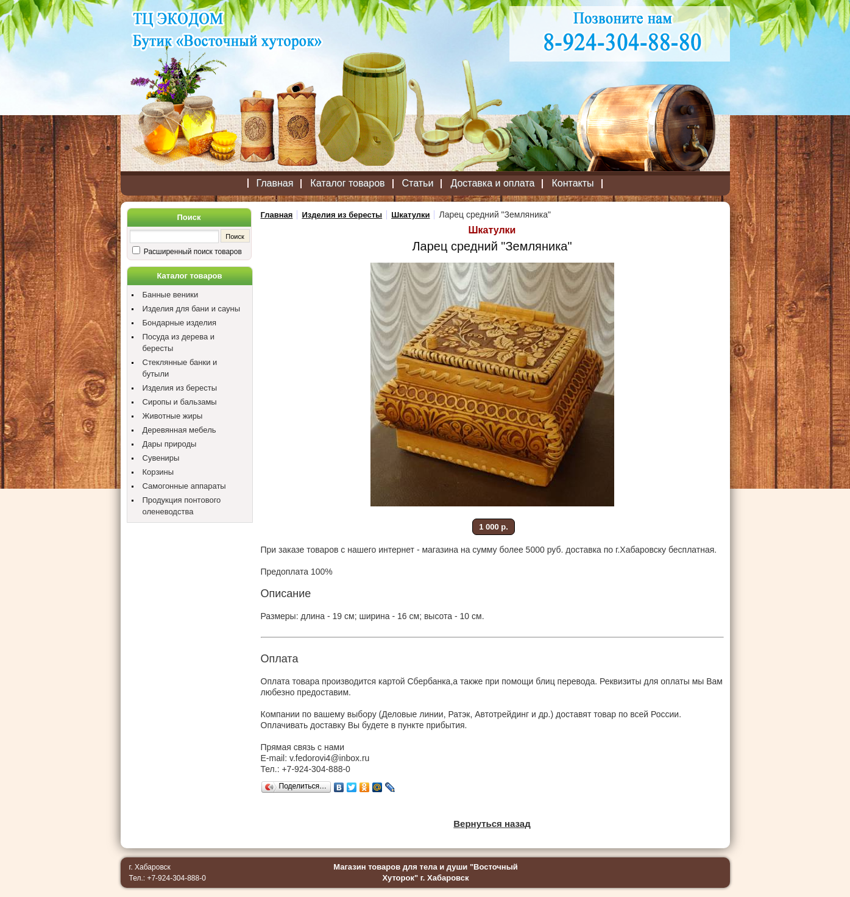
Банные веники (171, 294)
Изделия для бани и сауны (192, 308)
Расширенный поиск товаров (192, 251)
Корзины (158, 472)
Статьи (418, 183)
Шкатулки (410, 214)
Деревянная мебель (179, 429)
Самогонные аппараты (184, 486)
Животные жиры (173, 415)
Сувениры (161, 458)
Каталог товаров (347, 183)
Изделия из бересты (180, 387)
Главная (274, 183)
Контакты (572, 183)
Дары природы (170, 443)
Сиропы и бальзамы (180, 401)
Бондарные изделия (180, 322)
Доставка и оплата (492, 183)
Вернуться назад (491, 823)
